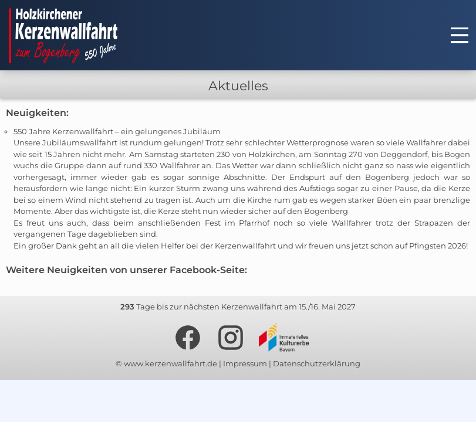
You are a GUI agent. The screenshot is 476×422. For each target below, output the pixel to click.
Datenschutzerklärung (316, 363)
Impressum (245, 363)
